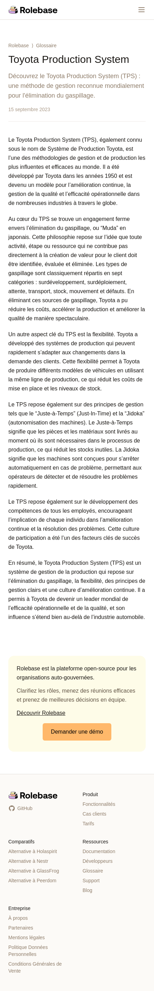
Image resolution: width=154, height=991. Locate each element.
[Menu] (141, 10)
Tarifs (88, 823)
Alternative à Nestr (28, 861)
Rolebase (18, 45)
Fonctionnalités (99, 804)
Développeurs (97, 861)
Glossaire (46, 45)
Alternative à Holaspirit (32, 851)
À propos (18, 918)
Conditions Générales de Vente (35, 967)
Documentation (99, 851)
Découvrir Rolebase (41, 713)
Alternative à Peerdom (32, 880)
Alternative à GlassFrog (33, 871)
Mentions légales (26, 937)
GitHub (20, 808)
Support (91, 880)
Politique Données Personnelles (28, 950)
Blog (87, 890)
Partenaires (20, 928)
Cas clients (94, 814)
